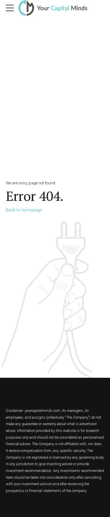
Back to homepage (24, 210)
